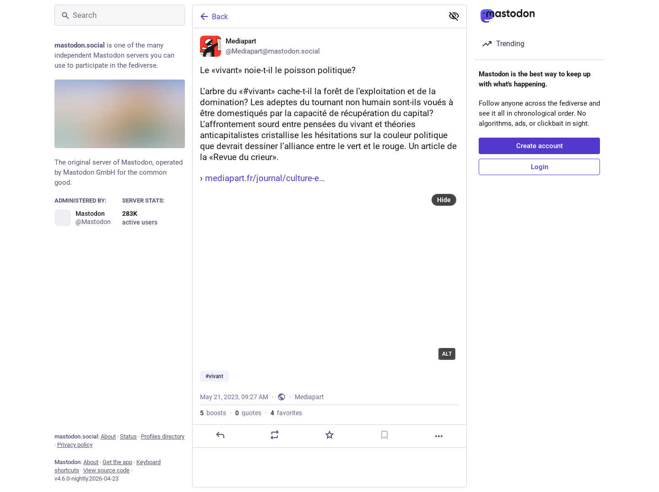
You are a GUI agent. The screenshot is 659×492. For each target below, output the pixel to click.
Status (128, 436)
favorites (286, 413)
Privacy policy (74, 444)
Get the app (117, 462)
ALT (447, 354)
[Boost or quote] (274, 434)
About (108, 436)
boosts (213, 413)
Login (539, 167)
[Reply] (220, 434)
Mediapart (309, 397)
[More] (438, 436)
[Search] (119, 15)
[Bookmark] (384, 434)
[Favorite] (329, 434)
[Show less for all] (454, 16)
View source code (106, 470)
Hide (444, 199)
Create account (539, 146)
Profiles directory (162, 436)
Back (213, 16)
